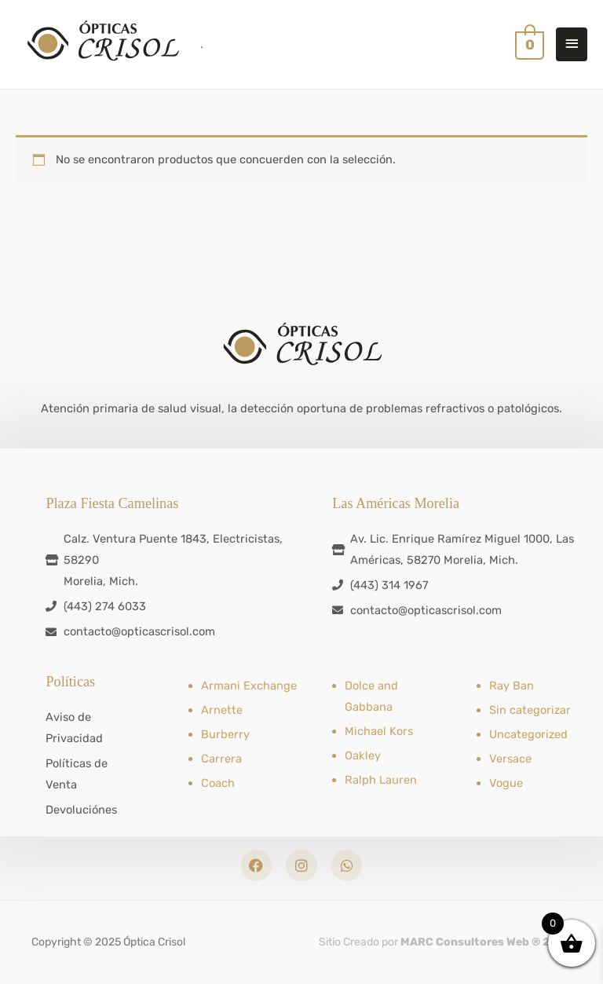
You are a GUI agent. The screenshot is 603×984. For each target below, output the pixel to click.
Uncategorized (528, 734)
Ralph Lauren (381, 780)
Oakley (363, 755)
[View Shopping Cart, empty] (528, 44)
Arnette (222, 710)
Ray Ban (511, 686)
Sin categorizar (530, 710)
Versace (510, 759)
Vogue (506, 783)
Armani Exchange (249, 686)
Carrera (221, 759)
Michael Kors (379, 731)
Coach (218, 783)
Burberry (225, 734)
